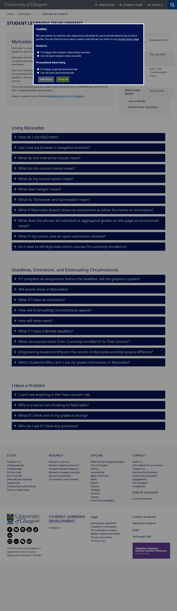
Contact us (54, 527)
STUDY (11, 455)
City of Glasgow (99, 465)
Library (95, 497)
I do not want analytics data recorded (60, 55)
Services (95, 493)
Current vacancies (142, 498)
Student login (133, 5)
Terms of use (98, 540)
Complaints (139, 486)
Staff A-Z (137, 461)
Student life (13, 482)
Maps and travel (100, 475)
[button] (88, 137)
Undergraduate (15, 465)
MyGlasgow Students (144, 523)
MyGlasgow (24, 14)
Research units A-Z (59, 461)
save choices (46, 79)
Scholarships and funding (21, 486)
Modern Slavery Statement (105, 533)
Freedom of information (104, 526)
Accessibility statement (103, 523)
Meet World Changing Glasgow (108, 461)
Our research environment (63, 479)
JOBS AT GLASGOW (145, 492)
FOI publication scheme (104, 530)
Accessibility (97, 472)
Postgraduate (14, 468)
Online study (14, 472)
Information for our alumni (148, 465)
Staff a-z (157, 5)
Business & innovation (145, 472)
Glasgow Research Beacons (64, 468)
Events (94, 482)
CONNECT (139, 455)
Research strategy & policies (64, 472)
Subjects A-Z (14, 461)
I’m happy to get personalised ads (58, 69)
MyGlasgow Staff (142, 536)
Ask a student (140, 482)
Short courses (14, 475)
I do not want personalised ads (57, 72)
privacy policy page (128, 39)
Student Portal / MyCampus (143, 107)
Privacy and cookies (101, 537)
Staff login (106, 5)
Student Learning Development (53, 14)
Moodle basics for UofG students (66, 96)
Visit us (95, 468)
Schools (95, 486)
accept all (62, 79)
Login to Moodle (137, 101)
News (94, 479)
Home (10, 14)
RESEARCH (56, 455)
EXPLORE (97, 455)
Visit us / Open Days (18, 489)
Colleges (95, 489)
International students (19, 479)
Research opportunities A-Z (64, 465)
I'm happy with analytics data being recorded (65, 52)
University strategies (102, 500)
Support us (139, 468)
